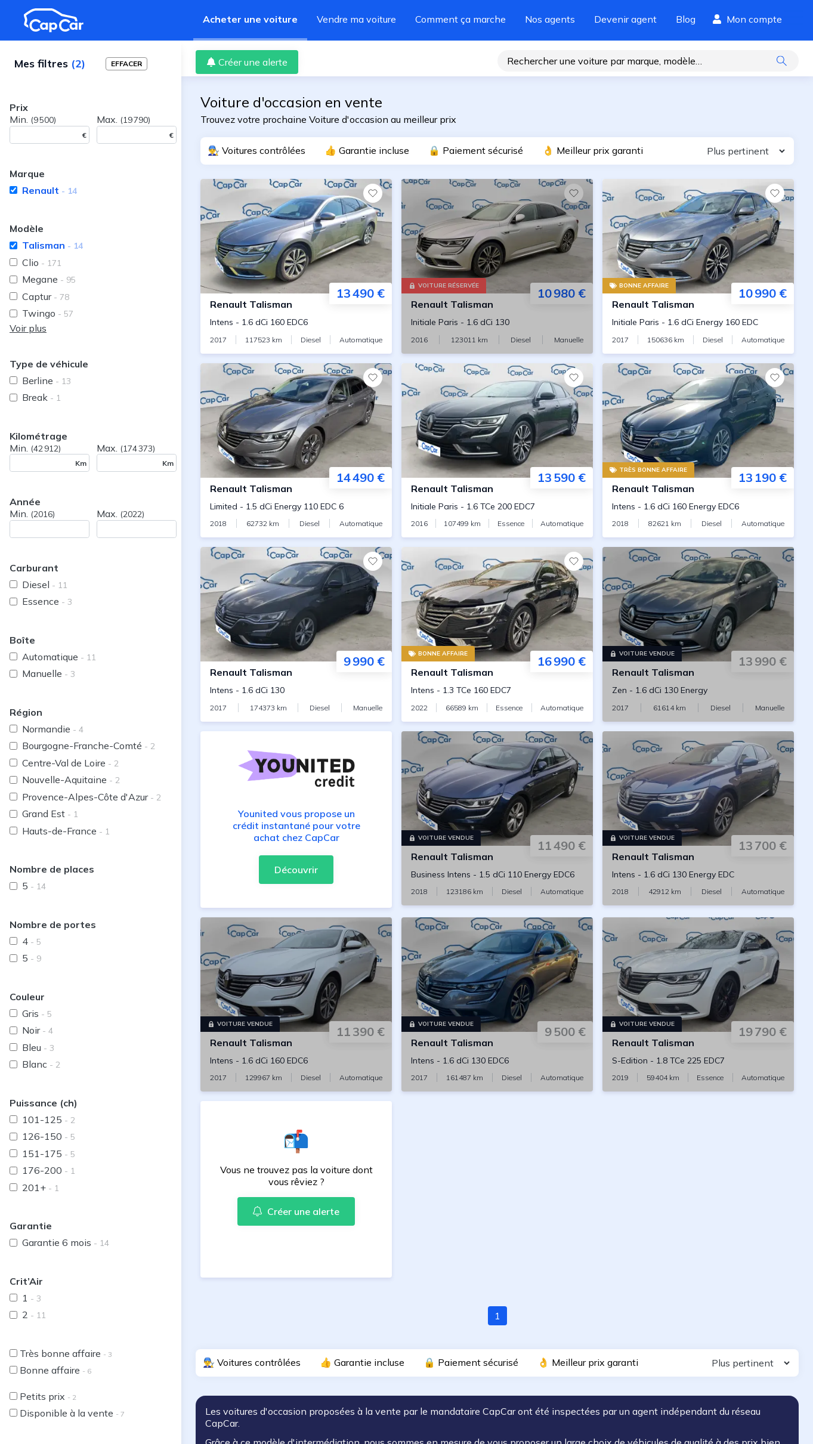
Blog (685, 19)
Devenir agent (625, 19)
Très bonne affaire (66, 1353)
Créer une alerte (247, 62)
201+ (40, 1187)
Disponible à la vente (72, 1413)
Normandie (53, 729)
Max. (123, 119)
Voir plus (28, 328)
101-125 (48, 1119)
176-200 (48, 1170)
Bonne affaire (55, 1370)
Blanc (41, 1064)
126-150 (48, 1136)
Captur (45, 296)
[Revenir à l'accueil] (58, 20)
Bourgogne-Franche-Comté (88, 746)
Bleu (38, 1047)
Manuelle (48, 673)
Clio (41, 262)
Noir (37, 1030)
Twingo (47, 313)
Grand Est (50, 814)
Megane (49, 279)
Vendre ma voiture (356, 19)
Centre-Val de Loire (70, 763)
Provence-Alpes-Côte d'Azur (91, 797)
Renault (49, 190)
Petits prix (48, 1396)
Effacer (126, 63)
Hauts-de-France (66, 831)
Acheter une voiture (250, 19)
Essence (47, 601)
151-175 (48, 1153)
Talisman (52, 245)
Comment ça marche (460, 19)
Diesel (44, 584)
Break (41, 397)
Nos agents (550, 19)
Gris (37, 1013)
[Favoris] (372, 193)
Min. (33, 119)
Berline (46, 380)
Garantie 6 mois (65, 1242)
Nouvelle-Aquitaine (71, 780)
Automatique (59, 657)
